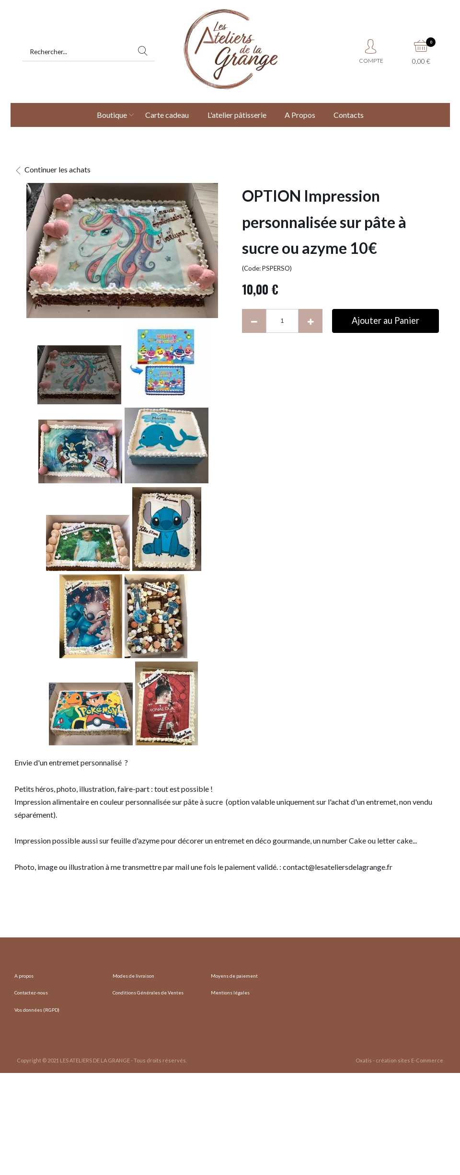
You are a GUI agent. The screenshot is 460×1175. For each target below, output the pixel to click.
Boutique (112, 114)
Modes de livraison (133, 976)
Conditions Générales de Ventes (148, 992)
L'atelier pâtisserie (236, 114)
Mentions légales (230, 992)
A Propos (300, 114)
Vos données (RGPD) (36, 1010)
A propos (24, 976)
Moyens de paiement (234, 976)
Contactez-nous (31, 992)
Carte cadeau (167, 114)
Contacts (349, 114)
